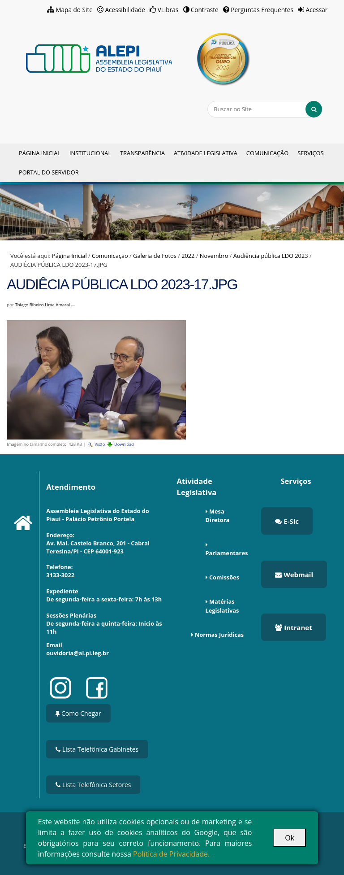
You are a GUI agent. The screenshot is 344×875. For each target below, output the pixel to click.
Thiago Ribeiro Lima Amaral (42, 305)
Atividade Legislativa (205, 153)
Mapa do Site (74, 9)
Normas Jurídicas (219, 635)
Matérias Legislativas (222, 605)
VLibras (168, 9)
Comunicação (267, 153)
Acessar (317, 9)
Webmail (294, 574)
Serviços (310, 153)
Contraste (205, 9)
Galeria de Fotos (154, 256)
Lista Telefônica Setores (93, 784)
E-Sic (287, 521)
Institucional (90, 153)
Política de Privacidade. (171, 854)
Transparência (142, 153)
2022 (187, 256)
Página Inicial (39, 153)
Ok (289, 838)
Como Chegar (78, 713)
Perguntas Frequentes (262, 9)
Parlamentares (227, 553)
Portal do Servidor (49, 172)
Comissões (224, 577)
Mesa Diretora (218, 515)
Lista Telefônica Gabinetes (97, 749)
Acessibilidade (125, 9)
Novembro (214, 256)
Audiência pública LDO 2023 (270, 256)
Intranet (293, 627)
